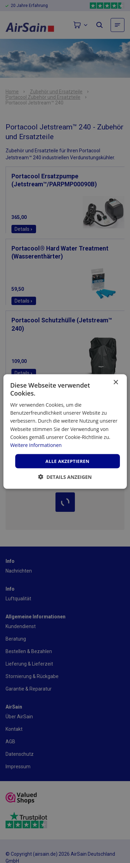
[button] (65, 477)
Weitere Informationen (35, 444)
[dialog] (65, 431)
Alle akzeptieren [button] (67, 461)
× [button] (115, 382)
